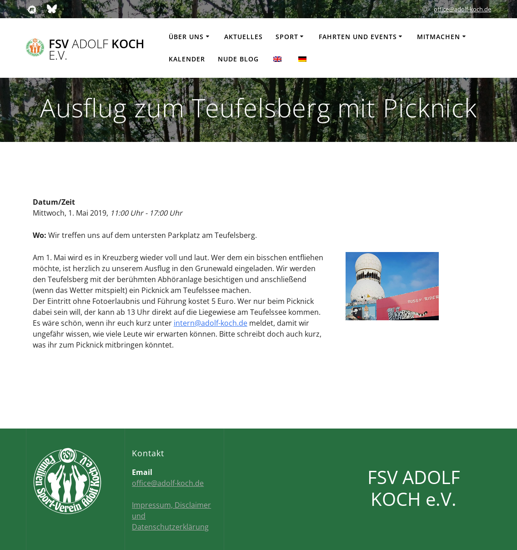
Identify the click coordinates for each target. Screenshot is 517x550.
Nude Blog (238, 59)
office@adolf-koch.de (462, 9)
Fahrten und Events (358, 36)
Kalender (187, 59)
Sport (287, 36)
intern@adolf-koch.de (210, 323)
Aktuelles (243, 36)
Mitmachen (438, 36)
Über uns (186, 36)
